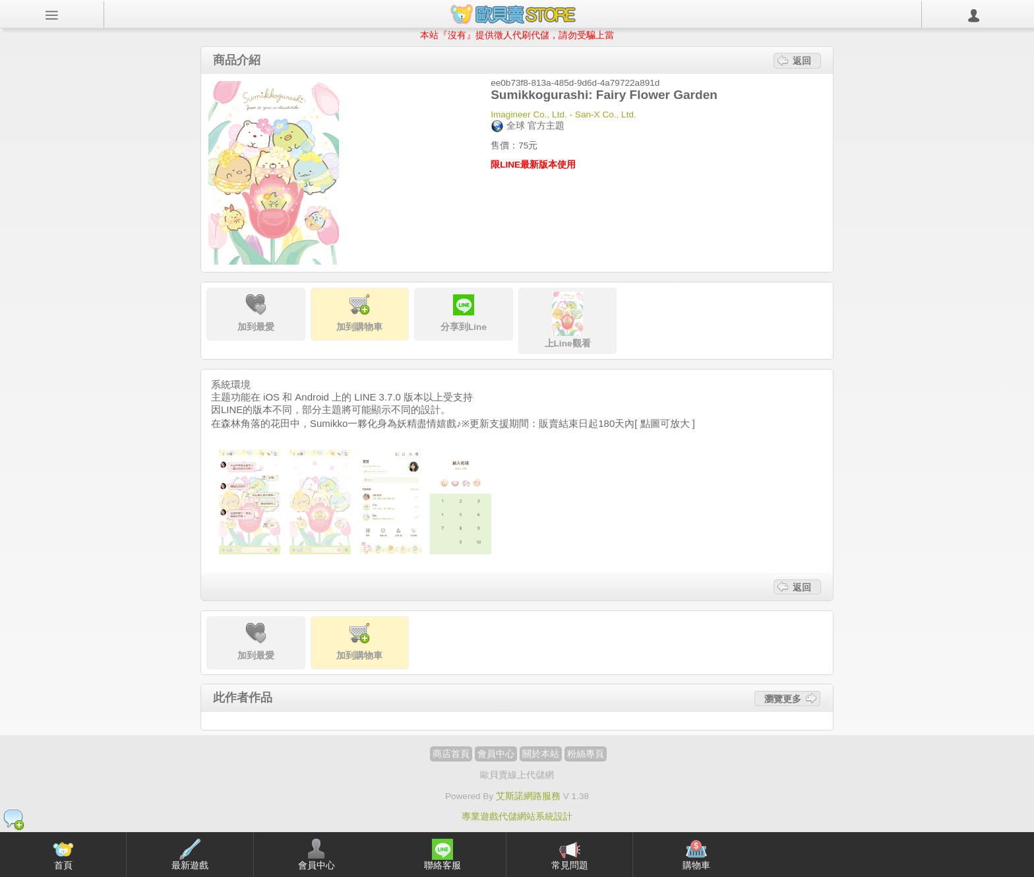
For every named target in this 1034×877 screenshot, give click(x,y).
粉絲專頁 (585, 754)
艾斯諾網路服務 (528, 796)
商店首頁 (451, 754)
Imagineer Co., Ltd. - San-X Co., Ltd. (563, 114)
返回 (802, 60)
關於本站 (540, 754)
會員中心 (495, 754)
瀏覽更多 (782, 698)
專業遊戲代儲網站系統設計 (517, 817)
